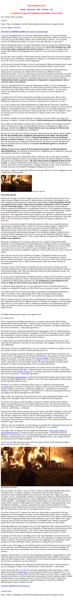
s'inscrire (45, 9)
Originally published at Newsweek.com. (15, 586)
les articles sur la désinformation (38, 31)
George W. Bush (42, 358)
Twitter (5, 387)
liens (38, 9)
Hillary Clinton (23, 371)
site (51, 9)
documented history (20, 377)
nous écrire (31, 9)
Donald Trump (22, 572)
